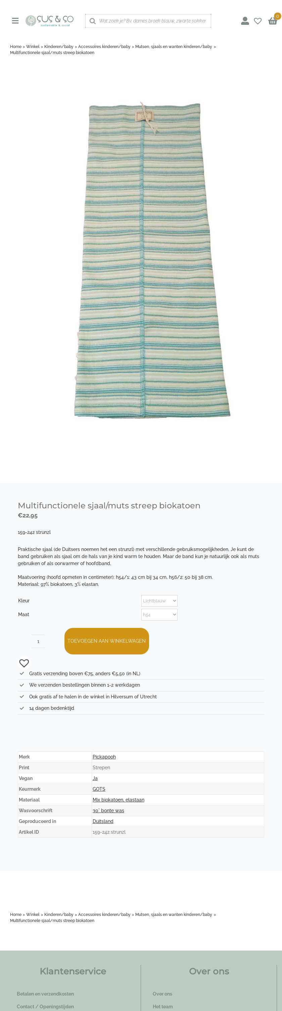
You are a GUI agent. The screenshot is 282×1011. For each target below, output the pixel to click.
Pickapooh (104, 757)
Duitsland (103, 821)
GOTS (99, 789)
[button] (21, 662)
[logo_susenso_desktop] (49, 17)
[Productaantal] (38, 641)
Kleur (24, 600)
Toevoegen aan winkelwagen (106, 641)
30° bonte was (108, 810)
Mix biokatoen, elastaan (118, 799)
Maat (23, 614)
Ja (95, 778)
